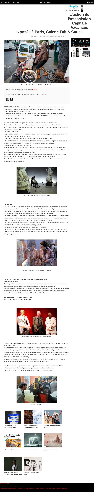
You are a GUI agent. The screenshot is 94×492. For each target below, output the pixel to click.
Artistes (42, 488)
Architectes (48, 488)
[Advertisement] (38, 15)
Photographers (12, 488)
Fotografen (31, 488)
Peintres (37, 488)
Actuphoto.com (5, 483)
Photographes (4, 488)
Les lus (11, 2)
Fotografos (19, 488)
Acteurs (53, 488)
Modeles (64, 488)
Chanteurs (59, 488)
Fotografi (25, 488)
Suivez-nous (21, 486)
